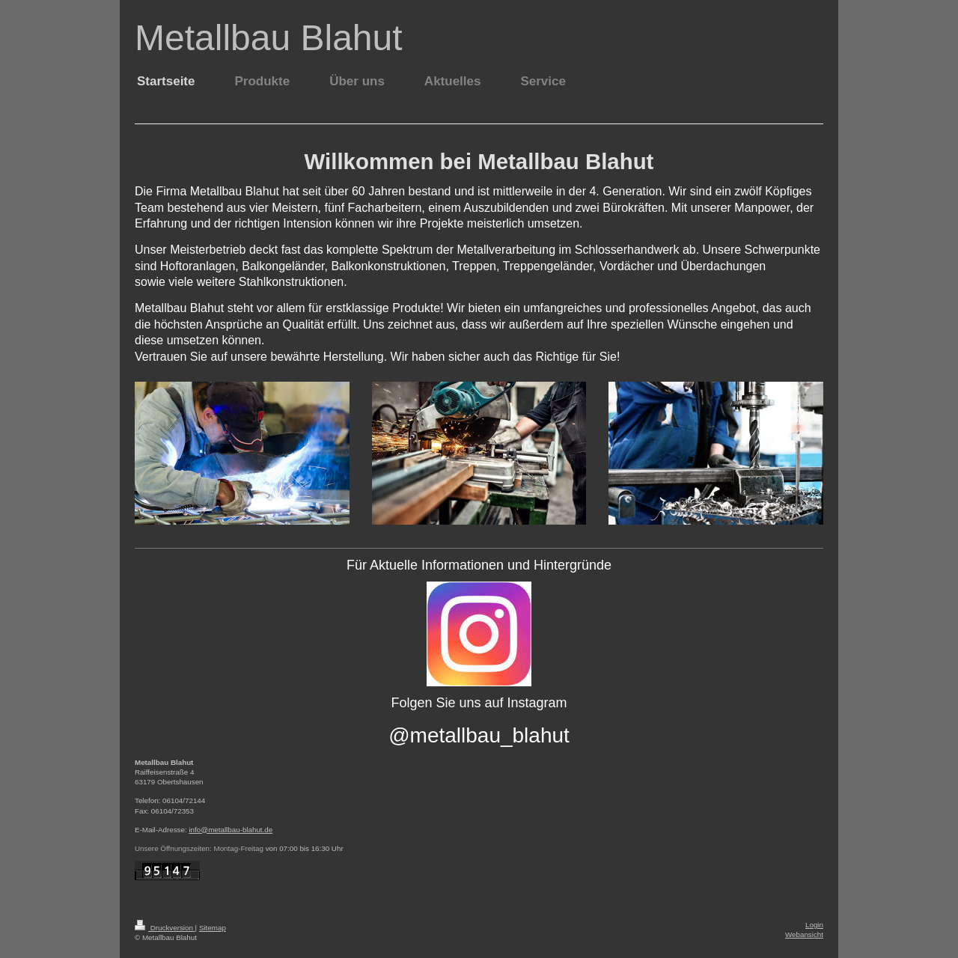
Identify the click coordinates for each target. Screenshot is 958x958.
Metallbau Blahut (269, 38)
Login (814, 925)
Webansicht (804, 934)
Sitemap (212, 928)
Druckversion (165, 928)
